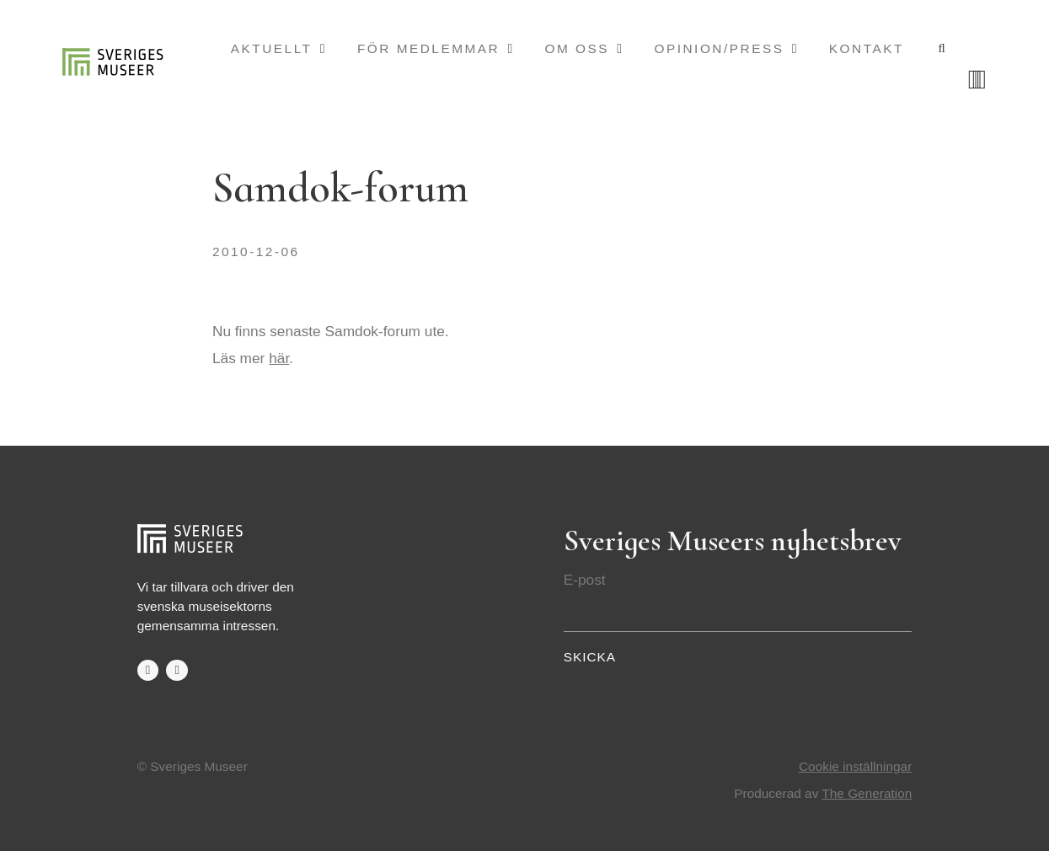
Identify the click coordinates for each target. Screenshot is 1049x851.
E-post (585, 580)
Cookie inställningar (855, 766)
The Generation (867, 793)
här (279, 358)
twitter (176, 670)
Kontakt (866, 48)
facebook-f (147, 670)
